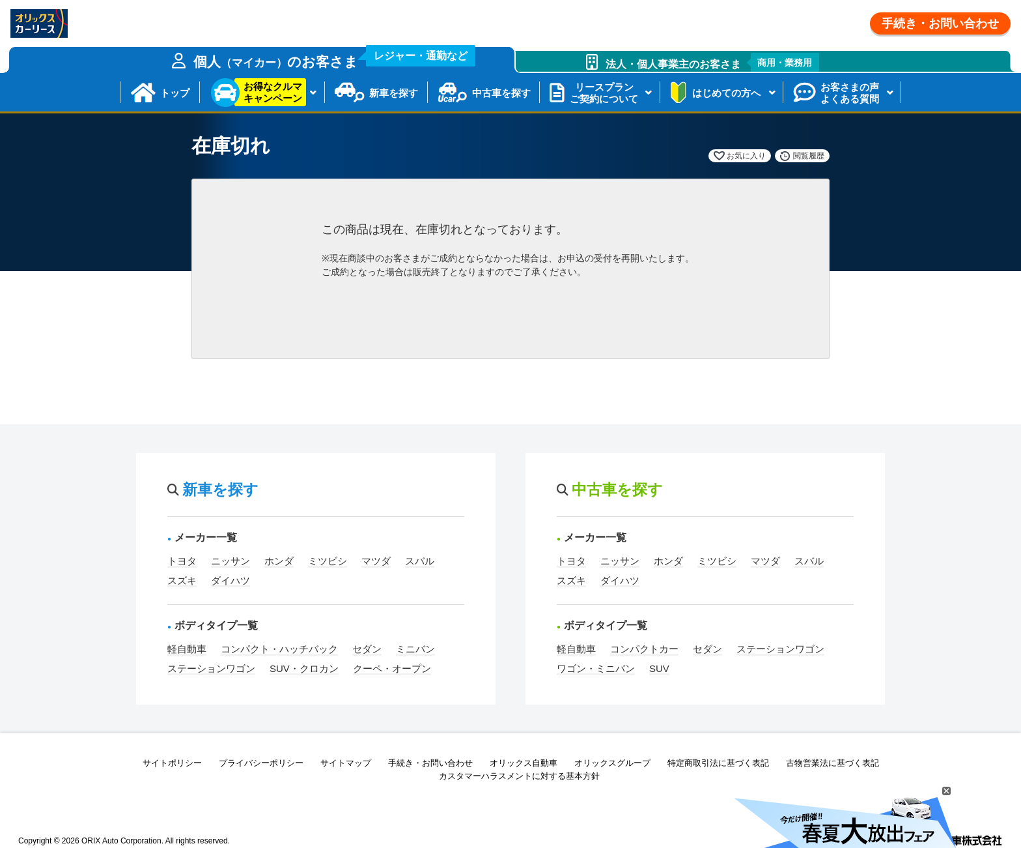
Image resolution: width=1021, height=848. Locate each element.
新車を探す (393, 92)
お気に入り (746, 155)
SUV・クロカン (304, 668)
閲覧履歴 (808, 155)
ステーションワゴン (211, 668)
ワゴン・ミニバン (596, 668)
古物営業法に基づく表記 (832, 763)
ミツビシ (327, 560)
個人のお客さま (334, 58)
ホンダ (279, 560)
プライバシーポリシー (261, 763)
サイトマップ (345, 763)
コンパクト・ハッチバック (279, 648)
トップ (174, 92)
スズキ (182, 580)
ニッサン (230, 560)
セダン (367, 648)
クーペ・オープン (392, 668)
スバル (419, 560)
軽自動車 (186, 648)
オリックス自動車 (523, 763)
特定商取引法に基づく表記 (718, 763)
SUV (659, 668)
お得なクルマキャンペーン (273, 92)
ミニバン (415, 648)
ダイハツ (230, 580)
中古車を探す (501, 92)
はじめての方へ (726, 92)
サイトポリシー (172, 763)
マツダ (376, 560)
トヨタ (182, 560)
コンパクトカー (644, 648)
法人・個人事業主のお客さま (713, 62)
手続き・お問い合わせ (940, 23)
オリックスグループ (612, 763)
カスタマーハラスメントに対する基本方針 (519, 776)
